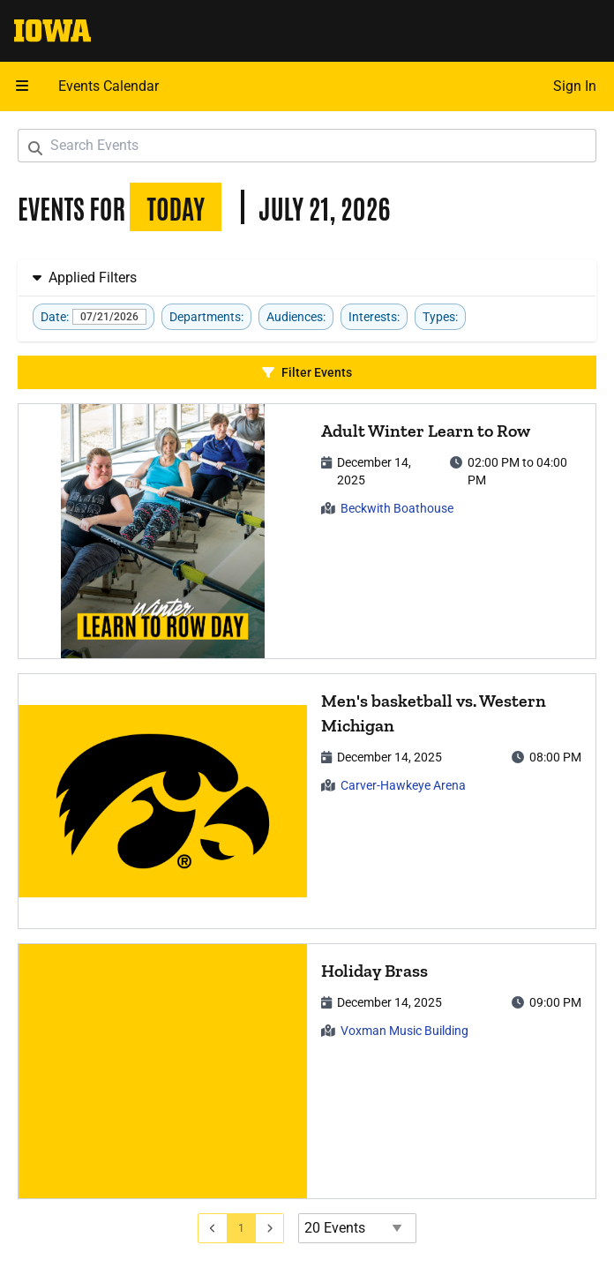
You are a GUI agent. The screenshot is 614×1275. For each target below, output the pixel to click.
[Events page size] (357, 1228)
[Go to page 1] (242, 1228)
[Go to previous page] (213, 1228)
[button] (22, 86)
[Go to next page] (270, 1228)
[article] (307, 531)
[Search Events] (307, 145)
